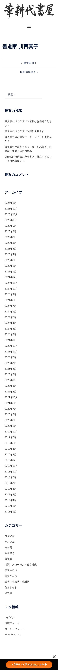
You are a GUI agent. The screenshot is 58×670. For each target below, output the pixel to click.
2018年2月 (11, 506)
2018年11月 (11, 466)
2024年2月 (11, 334)
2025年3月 (11, 260)
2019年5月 (11, 443)
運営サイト (11, 587)
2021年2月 (11, 403)
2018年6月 (11, 488)
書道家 (8, 559)
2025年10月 (11, 220)
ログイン (10, 617)
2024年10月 (11, 288)
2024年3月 (11, 328)
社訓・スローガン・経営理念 (21, 564)
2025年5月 (11, 248)
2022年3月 (11, 386)
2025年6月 (11, 243)
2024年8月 (11, 300)
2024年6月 (11, 311)
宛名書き (10, 553)
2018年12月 (11, 460)
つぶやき (10, 536)
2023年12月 (11, 346)
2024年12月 (11, 277)
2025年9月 (11, 226)
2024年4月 (11, 323)
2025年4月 (11, 254)
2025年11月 (11, 214)
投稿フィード (12, 623)
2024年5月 (11, 317)
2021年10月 (11, 397)
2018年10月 (11, 471)
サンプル (10, 541)
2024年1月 (11, 340)
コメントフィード (14, 629)
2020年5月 (11, 414)
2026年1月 (11, 203)
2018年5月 (11, 494)
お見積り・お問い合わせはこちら (29, 664)
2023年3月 (11, 374)
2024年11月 (11, 283)
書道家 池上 (30, 63)
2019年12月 (11, 431)
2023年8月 (11, 357)
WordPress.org (13, 634)
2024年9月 (11, 294)
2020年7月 (11, 408)
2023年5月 (11, 368)
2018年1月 (11, 511)
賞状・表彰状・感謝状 (17, 581)
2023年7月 (11, 363)
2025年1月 (11, 271)
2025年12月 (11, 208)
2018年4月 (11, 500)
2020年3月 (11, 420)
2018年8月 (11, 477)
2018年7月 (11, 483)
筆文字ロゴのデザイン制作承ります (24, 131)
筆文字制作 (11, 576)
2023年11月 (11, 351)
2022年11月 (11, 380)
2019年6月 (11, 437)
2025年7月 (11, 237)
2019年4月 (11, 448)
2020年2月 (11, 426)
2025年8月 (11, 231)
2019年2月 (11, 454)
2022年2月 (11, 391)
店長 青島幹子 (27, 72)
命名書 (8, 547)
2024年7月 (11, 306)
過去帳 (8, 593)
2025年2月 (11, 266)
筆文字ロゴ (11, 570)
